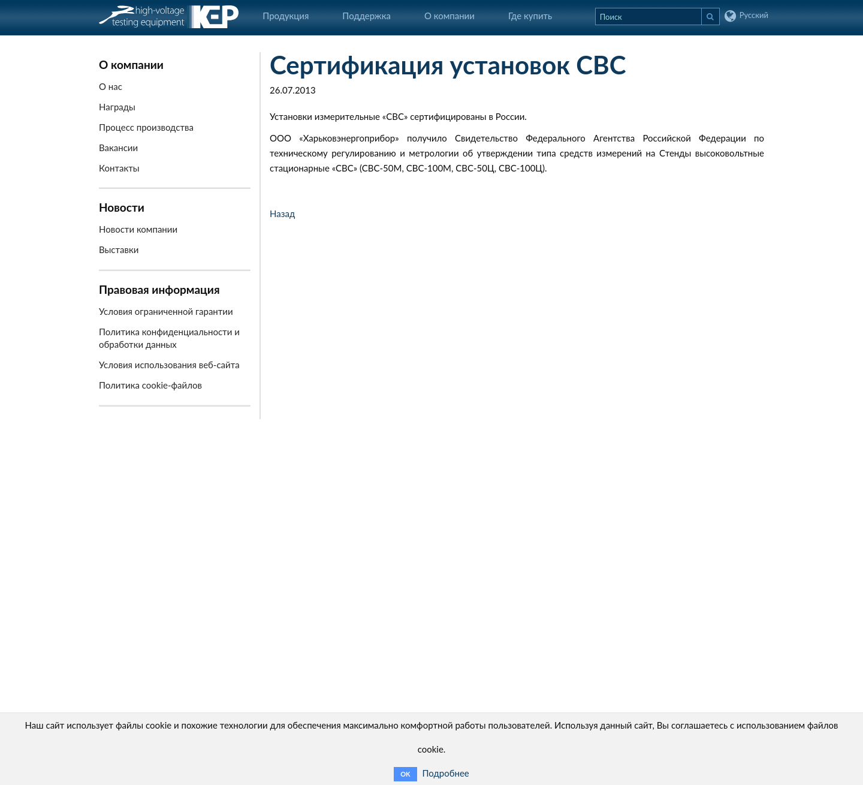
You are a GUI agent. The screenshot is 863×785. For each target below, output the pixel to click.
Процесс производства (146, 127)
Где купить (530, 15)
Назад (282, 213)
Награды (117, 106)
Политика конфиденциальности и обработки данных (169, 338)
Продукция (285, 15)
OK (405, 774)
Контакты (119, 168)
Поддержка (366, 15)
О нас (110, 86)
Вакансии (118, 147)
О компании (449, 15)
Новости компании (138, 229)
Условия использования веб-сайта (169, 364)
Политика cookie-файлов (150, 385)
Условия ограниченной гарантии (166, 311)
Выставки (118, 249)
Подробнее (446, 773)
